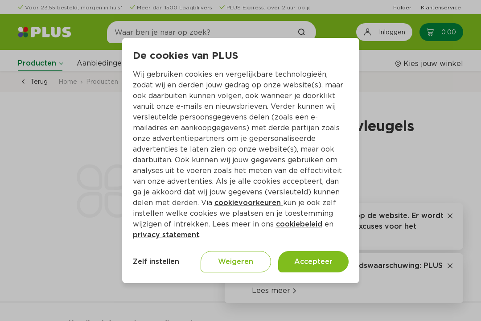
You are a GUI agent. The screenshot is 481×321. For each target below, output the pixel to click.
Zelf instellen (156, 261)
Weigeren (235, 261)
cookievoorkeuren (248, 202)
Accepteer (313, 261)
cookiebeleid (299, 224)
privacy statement (166, 234)
